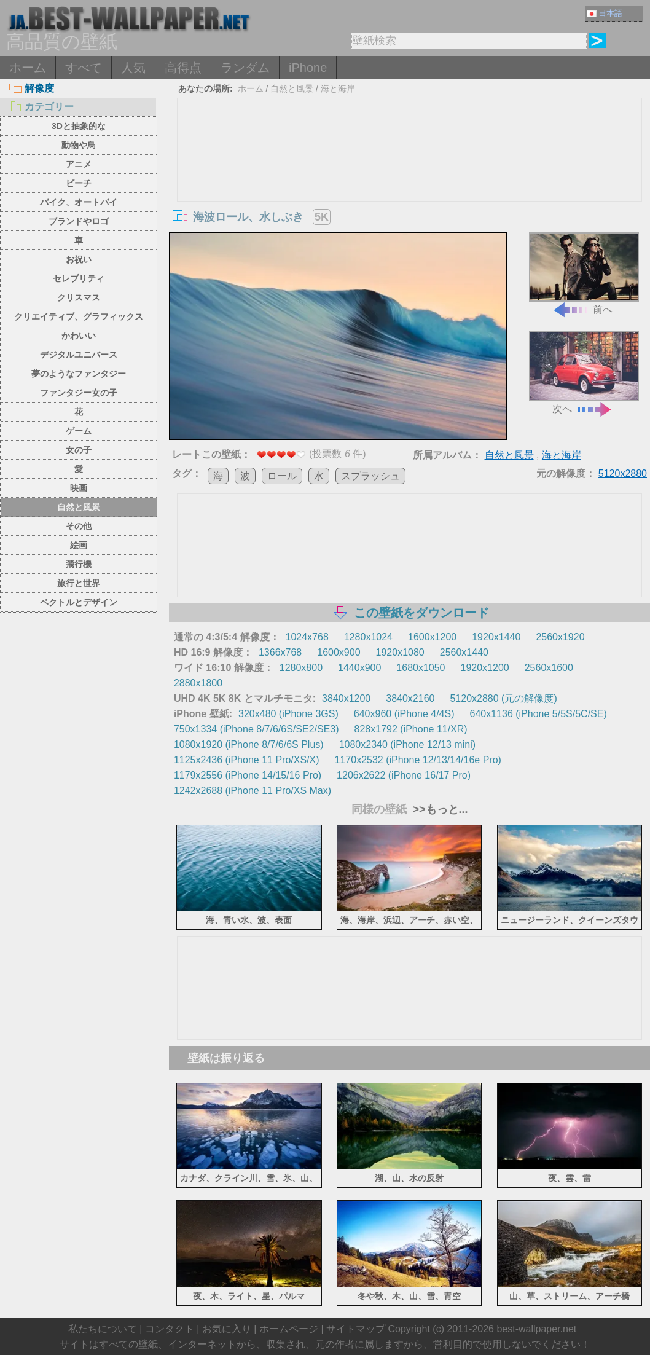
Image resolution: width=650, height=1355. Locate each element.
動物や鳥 (78, 145)
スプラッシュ (370, 476)
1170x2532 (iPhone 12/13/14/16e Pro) (418, 760)
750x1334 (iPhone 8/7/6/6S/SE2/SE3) (256, 729)
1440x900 (359, 667)
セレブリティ (78, 278)
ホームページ (288, 1329)
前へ (584, 273)
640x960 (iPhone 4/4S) (404, 714)
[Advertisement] (410, 190)
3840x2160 (410, 698)
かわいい (78, 335)
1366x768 (280, 652)
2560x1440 (464, 652)
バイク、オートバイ (78, 202)
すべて (83, 67)
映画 (78, 488)
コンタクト (169, 1329)
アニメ (79, 164)
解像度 (31, 88)
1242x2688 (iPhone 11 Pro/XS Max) (252, 790)
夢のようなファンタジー (78, 374)
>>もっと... (439, 809)
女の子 (79, 450)
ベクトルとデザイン (78, 602)
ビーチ (79, 183)
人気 (133, 67)
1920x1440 (496, 637)
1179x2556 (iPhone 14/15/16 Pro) (247, 775)
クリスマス (78, 297)
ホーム (27, 67)
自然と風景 (78, 507)
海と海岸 (338, 88)
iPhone (308, 67)
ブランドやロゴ (79, 221)
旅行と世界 (78, 583)
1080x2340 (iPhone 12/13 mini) (407, 744)
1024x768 (307, 637)
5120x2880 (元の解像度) (503, 698)
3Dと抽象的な (79, 126)
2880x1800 (198, 683)
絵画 (78, 545)
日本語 (604, 13)
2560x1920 (560, 637)
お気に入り (226, 1329)
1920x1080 (400, 652)
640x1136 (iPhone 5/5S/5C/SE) (537, 714)
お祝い (79, 259)
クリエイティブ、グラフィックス (78, 316)
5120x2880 (622, 473)
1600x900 (338, 652)
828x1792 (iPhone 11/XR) (411, 729)
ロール (282, 476)
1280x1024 (368, 637)
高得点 (183, 67)
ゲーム (79, 431)
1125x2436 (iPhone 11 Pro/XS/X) (246, 760)
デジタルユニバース (78, 354)
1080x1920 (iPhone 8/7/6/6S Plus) (249, 744)
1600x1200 (432, 637)
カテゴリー (41, 106)
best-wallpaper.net (536, 1329)
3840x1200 (346, 698)
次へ (584, 372)
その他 (79, 526)
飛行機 (79, 564)
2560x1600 (549, 667)
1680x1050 (420, 667)
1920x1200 (485, 667)
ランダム (245, 67)
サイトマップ (355, 1329)
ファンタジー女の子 (78, 393)
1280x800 (301, 667)
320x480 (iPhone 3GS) (288, 714)
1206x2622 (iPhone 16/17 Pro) (404, 775)
